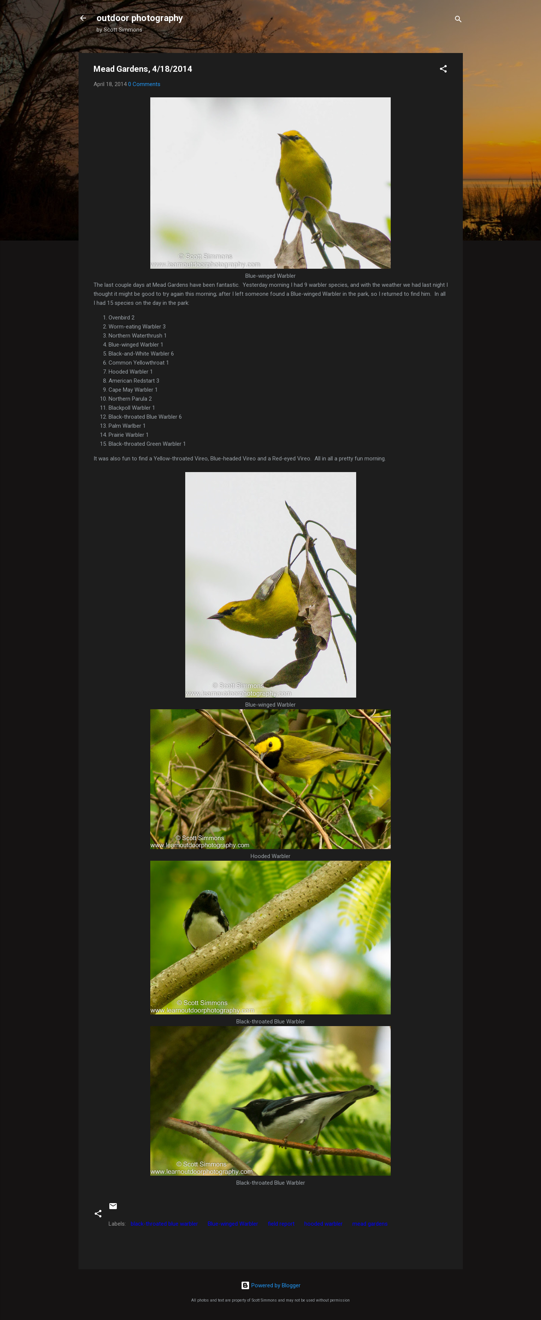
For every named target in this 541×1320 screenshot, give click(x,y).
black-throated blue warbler (164, 1223)
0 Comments (144, 84)
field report (281, 1223)
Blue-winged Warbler (233, 1223)
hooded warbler (323, 1223)
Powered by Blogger (271, 1285)
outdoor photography (140, 18)
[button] (443, 70)
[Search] (458, 20)
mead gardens (370, 1223)
